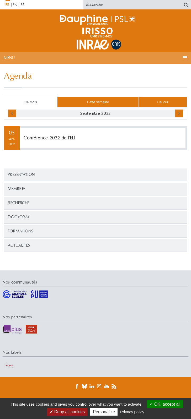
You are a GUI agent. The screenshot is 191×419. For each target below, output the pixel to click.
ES (23, 5)
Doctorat (19, 217)
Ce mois (30, 102)
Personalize (104, 412)
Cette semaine (98, 102)
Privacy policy (132, 412)
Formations (20, 231)
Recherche (19, 202)
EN (15, 5)
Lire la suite (95, 138)
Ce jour (162, 102)
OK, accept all (165, 404)
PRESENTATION (21, 174)
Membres (17, 188)
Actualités (19, 245)
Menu (9, 57)
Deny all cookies (67, 412)
